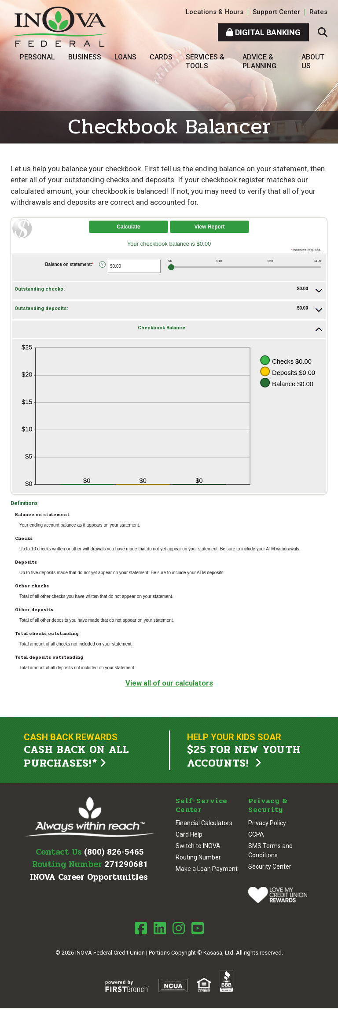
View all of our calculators (169, 683)
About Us (312, 61)
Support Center (276, 12)
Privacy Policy (267, 823)
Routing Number (198, 857)
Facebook (141, 928)
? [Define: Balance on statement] (102, 264)
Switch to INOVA (198, 846)
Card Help (189, 834)
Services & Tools (205, 61)
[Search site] (322, 32)
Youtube (197, 928)
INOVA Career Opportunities (89, 877)
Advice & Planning (259, 61)
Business (84, 57)
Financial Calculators (204, 823)
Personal (37, 57)
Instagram (179, 928)
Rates (318, 12)
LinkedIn (160, 928)
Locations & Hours (214, 12)
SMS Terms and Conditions (270, 851)
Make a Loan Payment (207, 869)
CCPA (256, 834)
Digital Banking (263, 32)
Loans (125, 57)
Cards (161, 57)
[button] (169, 290)
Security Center (269, 866)
